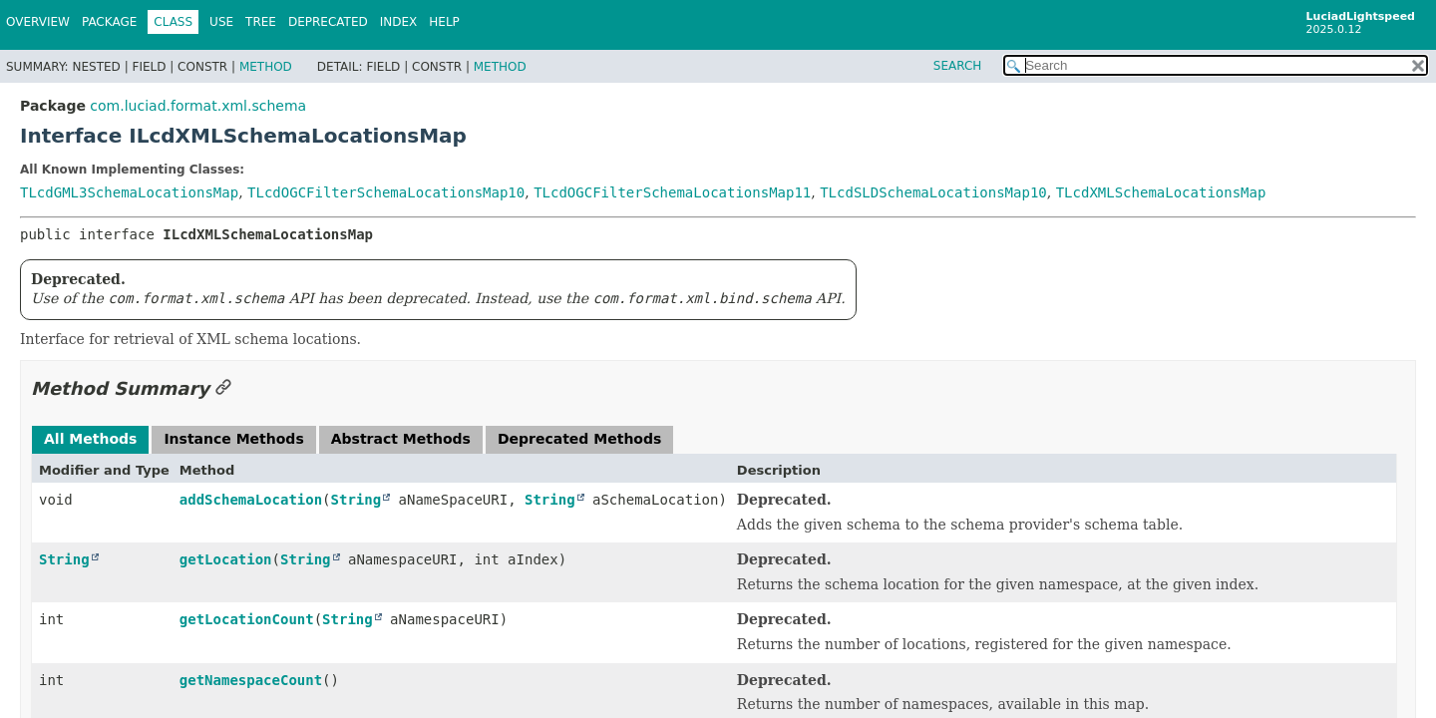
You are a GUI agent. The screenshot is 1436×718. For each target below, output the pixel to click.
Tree (260, 22)
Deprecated (328, 22)
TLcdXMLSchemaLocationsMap (1161, 192)
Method (265, 67)
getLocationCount (247, 619)
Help (444, 22)
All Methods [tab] (90, 439)
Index (399, 22)
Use (221, 22)
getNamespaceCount (251, 680)
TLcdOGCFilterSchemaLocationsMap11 (672, 192)
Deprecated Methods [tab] (579, 439)
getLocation (226, 559)
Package (109, 22)
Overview (38, 22)
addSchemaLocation (251, 500)
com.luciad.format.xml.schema (198, 106)
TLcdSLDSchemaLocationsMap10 (933, 192)
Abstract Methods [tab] (401, 439)
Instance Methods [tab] (233, 439)
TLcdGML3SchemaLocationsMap (129, 192)
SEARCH (957, 66)
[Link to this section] (223, 388)
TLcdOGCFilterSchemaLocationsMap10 (386, 192)
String (356, 500)
